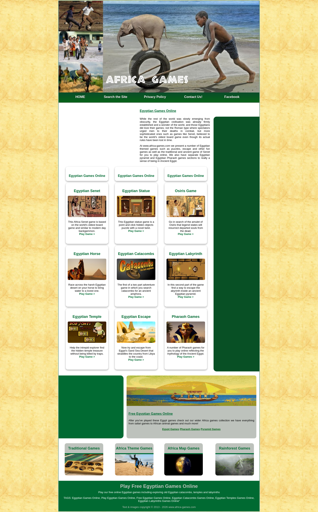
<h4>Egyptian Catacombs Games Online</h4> (91, 406)
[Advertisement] (98, 138)
